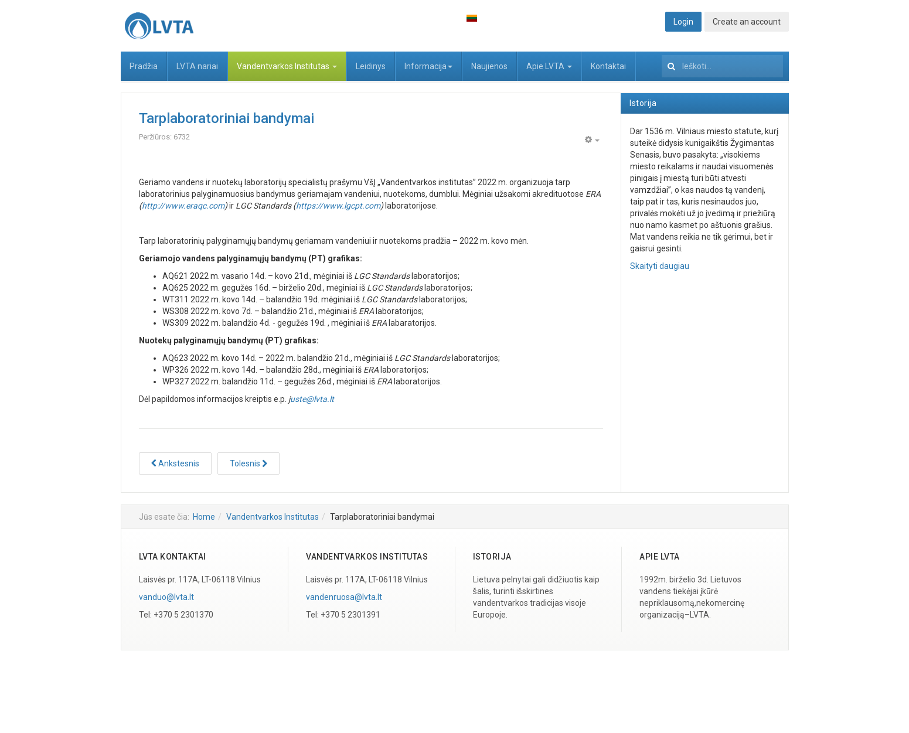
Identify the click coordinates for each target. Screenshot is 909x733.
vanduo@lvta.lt (166, 597)
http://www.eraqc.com (183, 205)
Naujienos (489, 66)
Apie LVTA (549, 66)
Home (204, 516)
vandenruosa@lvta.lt (344, 597)
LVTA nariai (197, 66)
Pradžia (144, 66)
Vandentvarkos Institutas (287, 66)
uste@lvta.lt (312, 399)
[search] (722, 66)
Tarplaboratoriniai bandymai (226, 118)
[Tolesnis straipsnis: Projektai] (248, 463)
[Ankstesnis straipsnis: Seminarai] (175, 463)
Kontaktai (608, 66)
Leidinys (371, 66)
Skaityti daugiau (659, 266)
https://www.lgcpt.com (338, 205)
